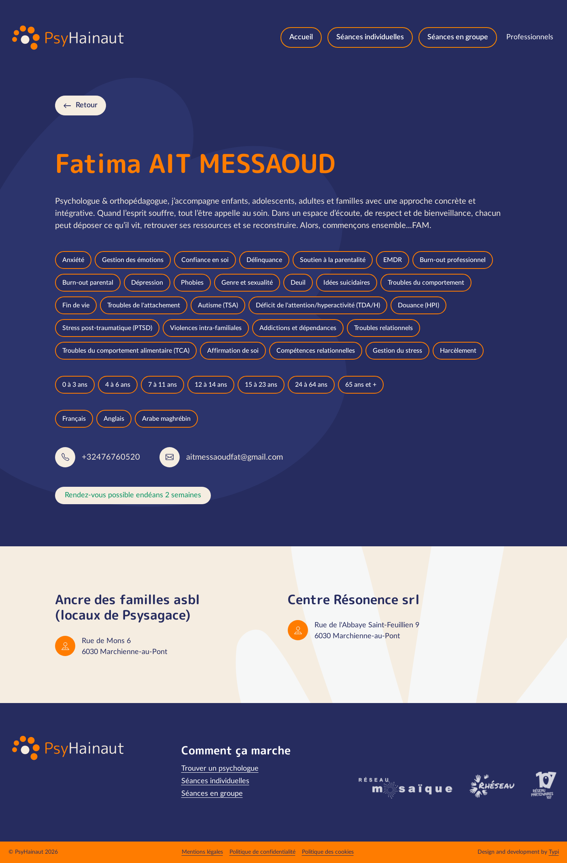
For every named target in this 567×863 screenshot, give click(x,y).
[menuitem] (301, 37)
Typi (554, 852)
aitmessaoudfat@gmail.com (234, 457)
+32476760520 (111, 457)
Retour (87, 105)
